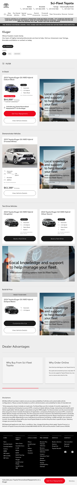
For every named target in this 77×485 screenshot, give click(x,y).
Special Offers (23, 14)
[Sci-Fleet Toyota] (6, 5)
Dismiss (72, 481)
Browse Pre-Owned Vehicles (44, 444)
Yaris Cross (19, 443)
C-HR (17, 448)
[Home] (4, 14)
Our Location (68, 442)
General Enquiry (66, 445)
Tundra (30, 451)
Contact (70, 14)
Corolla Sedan (8, 446)
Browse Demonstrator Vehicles (44, 450)
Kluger (18, 459)
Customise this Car (20, 323)
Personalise (57, 14)
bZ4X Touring (20, 455)
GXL (9, 54)
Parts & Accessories (36, 14)
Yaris (4, 442)
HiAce (30, 448)
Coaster (30, 453)
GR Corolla (6, 456)
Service (29, 14)
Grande (17, 54)
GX (4, 54)
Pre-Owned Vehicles (16, 14)
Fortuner (18, 457)
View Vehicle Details (19, 120)
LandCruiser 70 (32, 445)
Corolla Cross (20, 446)
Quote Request (42, 459)
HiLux (29, 442)
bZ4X (17, 453)
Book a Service (56, 442)
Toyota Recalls (56, 448)
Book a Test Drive (19, 238)
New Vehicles (9, 14)
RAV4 (17, 450)
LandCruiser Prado (19, 463)
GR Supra (6, 453)
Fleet (51, 14)
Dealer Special (10, 96)
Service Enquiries (55, 445)
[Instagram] (72, 452)
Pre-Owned (44, 438)
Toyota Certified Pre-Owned (44, 464)
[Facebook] (65, 452)
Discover (64, 14)
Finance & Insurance (45, 14)
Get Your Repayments (20, 113)
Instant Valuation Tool (44, 455)
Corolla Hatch (7, 444)
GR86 (5, 451)
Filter (8, 63)
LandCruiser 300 (19, 467)
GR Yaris (6, 458)
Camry (5, 449)
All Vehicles (7, 46)
